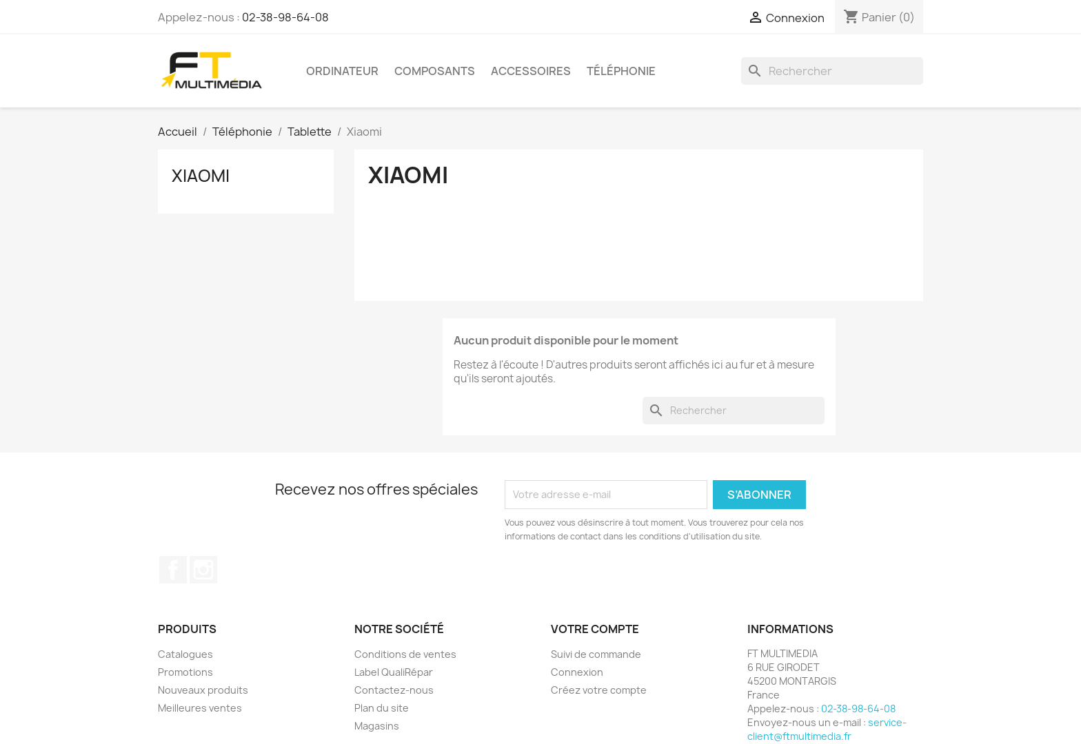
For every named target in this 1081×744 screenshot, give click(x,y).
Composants (434, 71)
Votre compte (595, 629)
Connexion (577, 672)
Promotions (185, 672)
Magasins (376, 725)
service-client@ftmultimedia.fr (827, 729)
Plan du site (381, 707)
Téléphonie (621, 71)
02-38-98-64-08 (285, 17)
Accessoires (531, 71)
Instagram (203, 569)
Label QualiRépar (393, 672)
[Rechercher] (832, 71)
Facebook (173, 569)
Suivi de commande (596, 654)
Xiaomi (201, 175)
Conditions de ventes (405, 654)
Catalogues (185, 654)
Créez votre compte (599, 689)
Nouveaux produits (203, 689)
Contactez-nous (394, 689)
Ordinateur (342, 71)
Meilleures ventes (200, 707)
